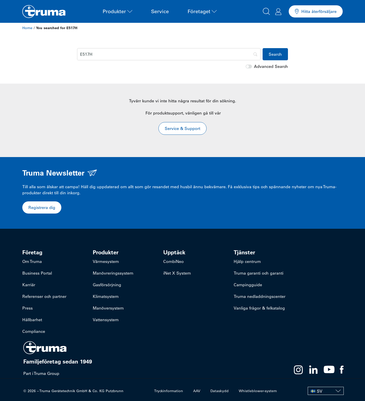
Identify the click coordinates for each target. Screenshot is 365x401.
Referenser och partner (44, 296)
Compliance (33, 331)
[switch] (249, 66)
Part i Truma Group (41, 373)
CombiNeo (173, 261)
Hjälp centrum (247, 261)
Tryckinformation (168, 391)
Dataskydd (219, 391)
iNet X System (177, 273)
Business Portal (37, 273)
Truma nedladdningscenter (259, 296)
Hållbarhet (32, 319)
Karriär (28, 284)
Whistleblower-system (258, 391)
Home (27, 28)
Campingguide (248, 284)
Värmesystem (106, 261)
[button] (266, 10)
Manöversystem (108, 308)
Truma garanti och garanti (258, 273)
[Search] (169, 54)
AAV (196, 391)
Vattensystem (106, 319)
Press (27, 308)
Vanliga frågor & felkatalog (259, 308)
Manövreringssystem (113, 273)
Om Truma (32, 261)
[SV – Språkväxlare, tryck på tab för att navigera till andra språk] (325, 391)
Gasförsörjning (107, 284)
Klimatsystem (106, 296)
